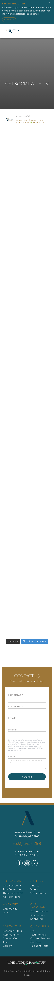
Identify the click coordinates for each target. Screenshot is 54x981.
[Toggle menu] (46, 31)
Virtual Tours (38, 893)
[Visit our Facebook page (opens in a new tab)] (20, 865)
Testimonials (38, 934)
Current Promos (40, 938)
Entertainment (39, 911)
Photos (34, 885)
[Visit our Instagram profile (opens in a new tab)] (27, 865)
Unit (5, 912)
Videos (34, 889)
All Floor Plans (11, 896)
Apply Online (11, 934)
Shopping (36, 919)
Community (10, 909)
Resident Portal (39, 946)
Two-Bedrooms (12, 889)
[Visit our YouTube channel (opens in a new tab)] (35, 865)
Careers (7, 946)
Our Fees (35, 942)
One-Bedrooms (12, 885)
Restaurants (37, 915)
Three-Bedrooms (13, 893)
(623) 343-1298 (27, 843)
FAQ (32, 931)
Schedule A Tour (12, 931)
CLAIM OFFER (9, 20)
